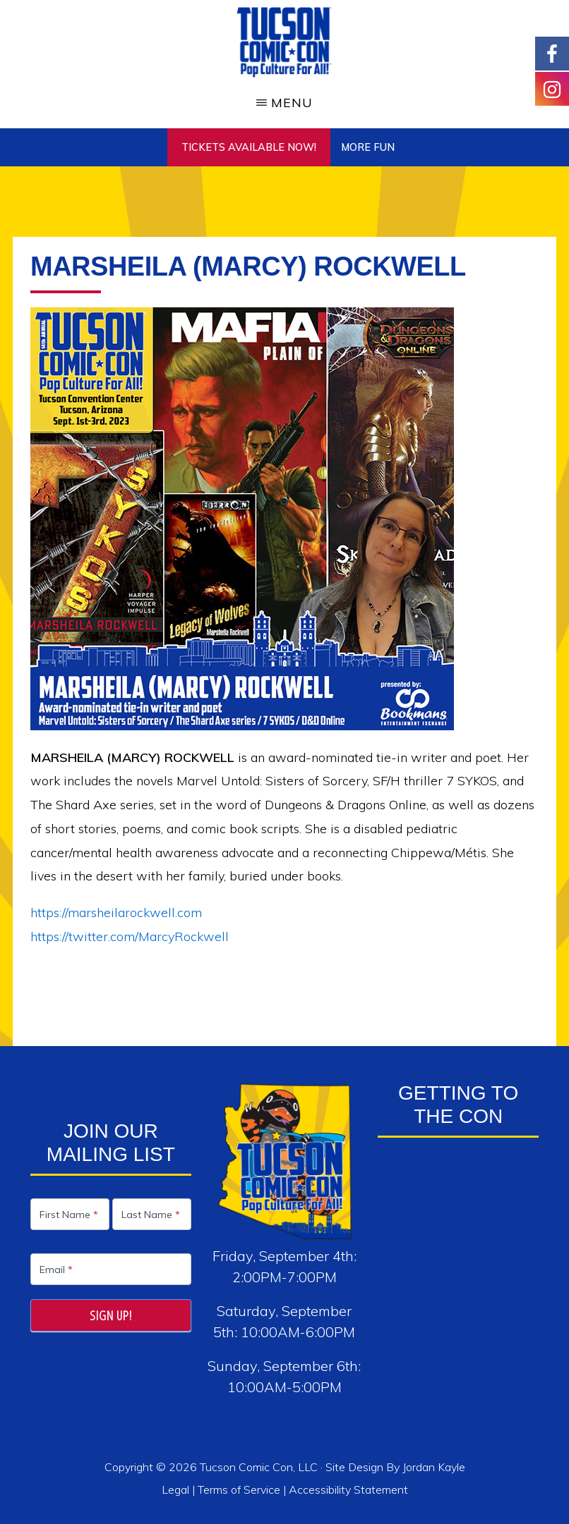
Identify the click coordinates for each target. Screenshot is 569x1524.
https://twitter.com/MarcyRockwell (129, 936)
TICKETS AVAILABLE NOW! (248, 147)
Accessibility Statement (348, 1489)
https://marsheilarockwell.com (116, 912)
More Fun (368, 147)
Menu (292, 102)
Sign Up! (111, 1315)
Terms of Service (239, 1489)
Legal (177, 1489)
